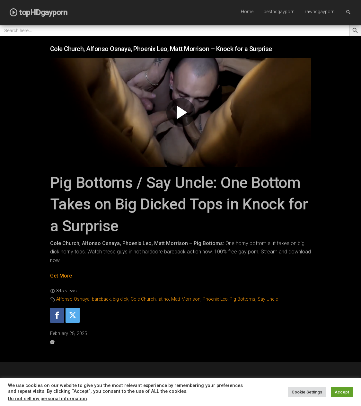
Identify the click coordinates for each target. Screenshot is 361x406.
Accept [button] (342, 392)
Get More (61, 276)
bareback (101, 299)
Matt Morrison (185, 299)
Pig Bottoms (242, 299)
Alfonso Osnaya (73, 299)
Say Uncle (268, 299)
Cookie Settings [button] (307, 392)
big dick (120, 299)
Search (351, 11)
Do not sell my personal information (47, 399)
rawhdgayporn (320, 11)
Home (247, 11)
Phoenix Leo (215, 299)
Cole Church (143, 299)
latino (163, 299)
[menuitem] (247, 12)
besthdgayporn (279, 11)
